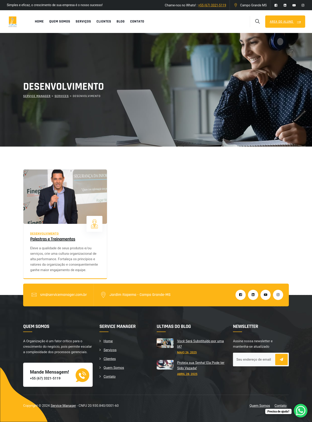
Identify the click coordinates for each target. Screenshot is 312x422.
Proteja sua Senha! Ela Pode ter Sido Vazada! (200, 365)
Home (39, 21)
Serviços (83, 21)
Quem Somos (59, 21)
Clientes (104, 21)
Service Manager (63, 406)
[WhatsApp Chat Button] (300, 410)
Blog (120, 21)
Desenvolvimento (44, 233)
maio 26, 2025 (187, 352)
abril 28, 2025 (187, 374)
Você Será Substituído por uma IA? (200, 344)
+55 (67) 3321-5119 (212, 5)
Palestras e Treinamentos (52, 239)
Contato (137, 21)
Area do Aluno (282, 22)
